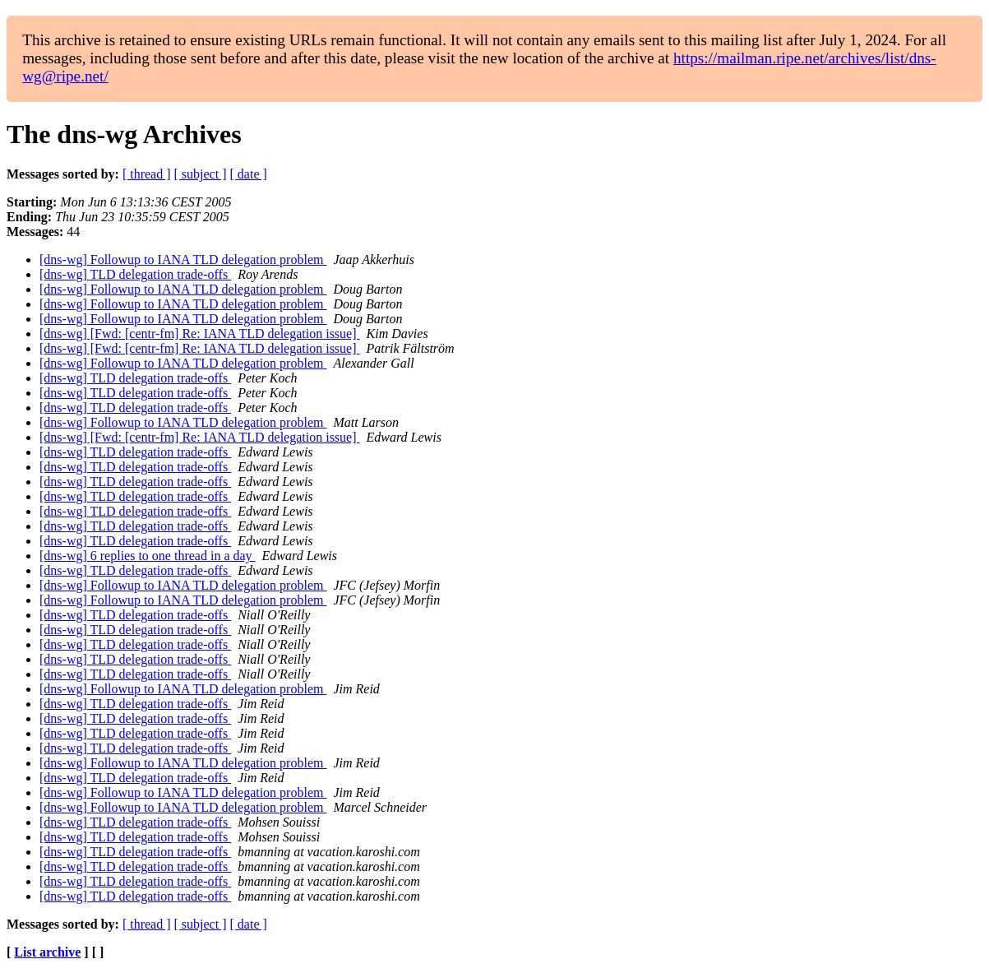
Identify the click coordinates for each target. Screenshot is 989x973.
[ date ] (248, 174)
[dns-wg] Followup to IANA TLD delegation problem (182, 259)
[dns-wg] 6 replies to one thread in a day (147, 556)
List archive (47, 952)
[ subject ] (200, 174)
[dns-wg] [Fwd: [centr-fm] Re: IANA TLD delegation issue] (199, 334)
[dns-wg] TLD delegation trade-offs (135, 274)
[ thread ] (146, 174)
